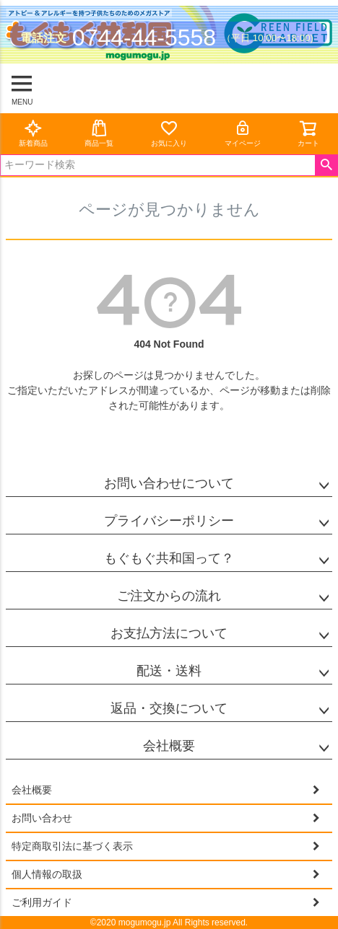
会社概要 (169, 746)
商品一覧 (98, 133)
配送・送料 (169, 671)
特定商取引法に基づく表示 (72, 846)
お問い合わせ (42, 818)
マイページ (243, 133)
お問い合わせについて (169, 483)
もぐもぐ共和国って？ (169, 558)
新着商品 (33, 133)
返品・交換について (169, 708)
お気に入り (169, 133)
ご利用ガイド (42, 902)
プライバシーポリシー (169, 521)
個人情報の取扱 (47, 874)
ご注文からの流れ (169, 596)
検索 (326, 165)
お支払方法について (169, 633)
